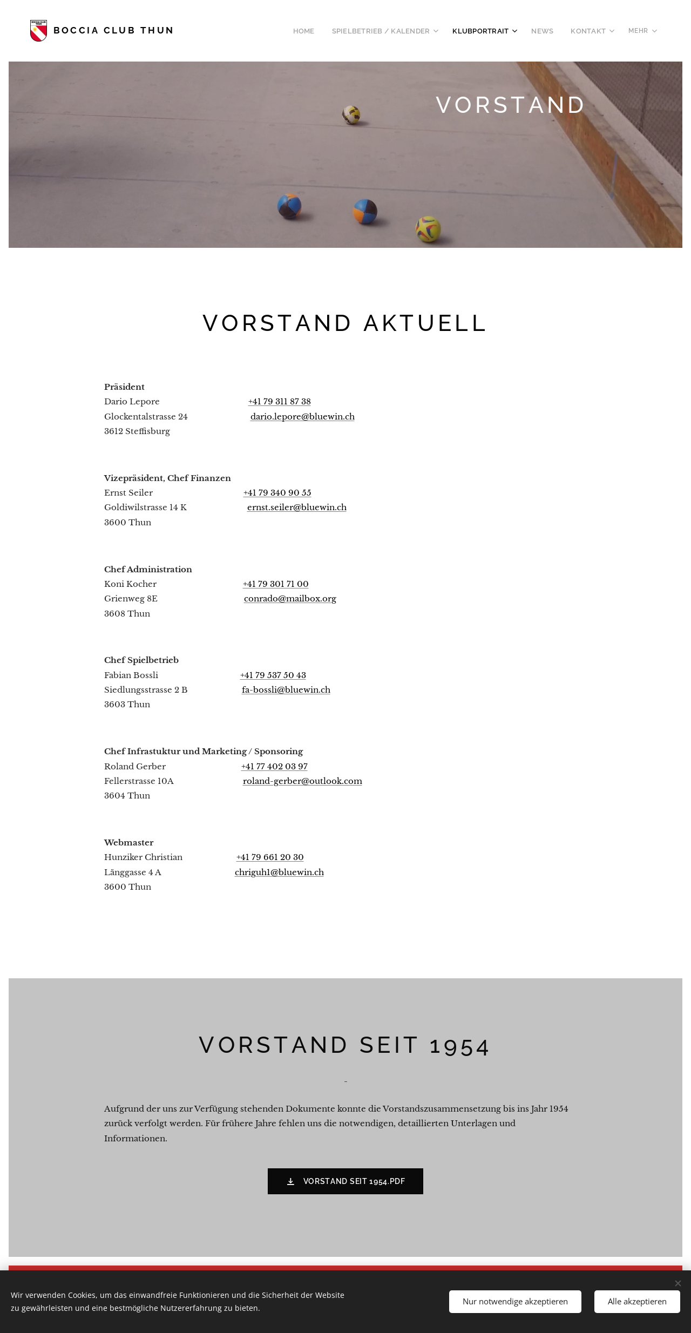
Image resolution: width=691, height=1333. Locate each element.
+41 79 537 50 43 (273, 674)
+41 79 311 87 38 (279, 401)
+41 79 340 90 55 (277, 493)
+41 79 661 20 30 (270, 857)
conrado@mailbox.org (290, 598)
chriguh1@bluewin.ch (279, 872)
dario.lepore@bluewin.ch (302, 416)
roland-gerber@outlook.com (302, 781)
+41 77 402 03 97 (274, 766)
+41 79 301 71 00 (276, 584)
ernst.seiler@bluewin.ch (297, 507)
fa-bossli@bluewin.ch (286, 690)
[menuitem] (234, 30)
